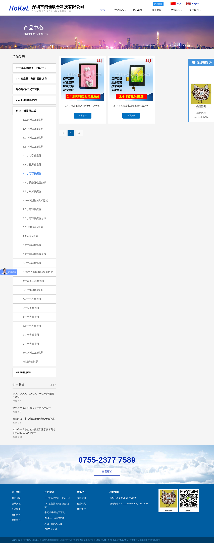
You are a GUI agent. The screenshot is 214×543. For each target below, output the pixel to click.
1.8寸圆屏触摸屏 (32, 164)
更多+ (53, 384)
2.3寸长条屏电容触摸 (34, 182)
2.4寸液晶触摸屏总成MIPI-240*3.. (82, 105)
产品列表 (137, 10)
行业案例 (156, 10)
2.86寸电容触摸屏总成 (35, 200)
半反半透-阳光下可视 (54, 512)
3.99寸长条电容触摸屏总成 (38, 272)
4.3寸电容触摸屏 (32, 298)
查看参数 (83, 115)
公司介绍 (16, 498)
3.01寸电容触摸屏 (33, 227)
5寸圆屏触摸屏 (31, 307)
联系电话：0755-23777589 (123, 498)
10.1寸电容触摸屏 (33, 352)
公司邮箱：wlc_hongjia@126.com (129, 503)
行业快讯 (81, 503)
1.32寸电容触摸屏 (33, 119)
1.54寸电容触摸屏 (33, 146)
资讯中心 (175, 10)
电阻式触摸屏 (30, 361)
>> (79, 133)
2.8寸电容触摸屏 (32, 209)
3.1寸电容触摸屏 (32, 245)
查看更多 (107, 471)
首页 (102, 10)
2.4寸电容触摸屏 (32, 173)
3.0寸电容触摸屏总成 (34, 218)
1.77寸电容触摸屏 (33, 137)
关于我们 (194, 10)
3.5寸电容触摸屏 (32, 263)
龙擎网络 (144, 540)
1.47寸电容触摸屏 (33, 128)
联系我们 (16, 520)
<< (62, 133)
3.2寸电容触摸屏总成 (34, 254)
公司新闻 (81, 498)
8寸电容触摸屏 (31, 343)
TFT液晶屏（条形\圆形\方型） (56, 505)
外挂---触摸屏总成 (53, 523)
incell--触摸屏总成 (54, 518)
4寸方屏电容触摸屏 (33, 280)
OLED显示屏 (50, 529)
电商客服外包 (154, 540)
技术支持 (81, 509)
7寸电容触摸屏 (31, 334)
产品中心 (119, 10)
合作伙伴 (16, 515)
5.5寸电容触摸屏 (32, 325)
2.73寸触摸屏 (30, 236)
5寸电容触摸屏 (31, 316)
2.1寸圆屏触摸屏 (32, 191)
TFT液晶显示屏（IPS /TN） (57, 498)
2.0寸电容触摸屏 (32, 155)
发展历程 (16, 503)
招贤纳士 (16, 509)
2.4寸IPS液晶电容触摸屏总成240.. (131, 105)
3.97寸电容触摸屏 (33, 289)
